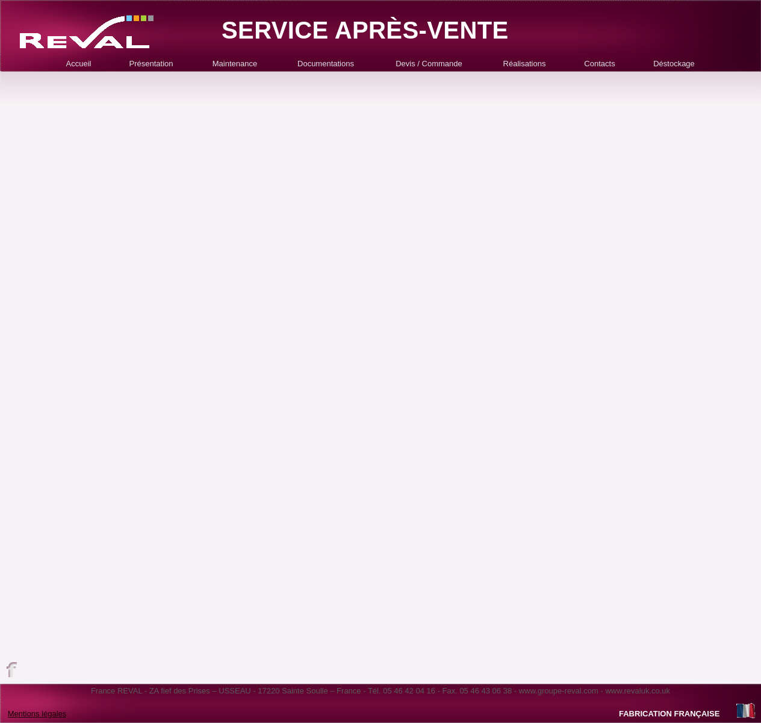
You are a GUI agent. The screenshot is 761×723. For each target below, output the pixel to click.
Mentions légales (37, 713)
